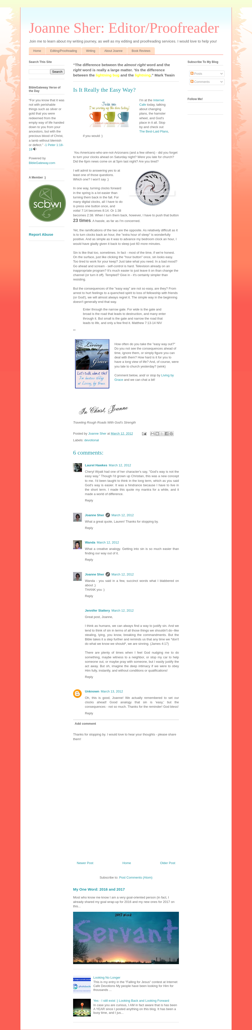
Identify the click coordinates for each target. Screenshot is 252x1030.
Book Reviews (141, 51)
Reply (89, 500)
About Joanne (113, 51)
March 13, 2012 (112, 691)
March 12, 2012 (120, 465)
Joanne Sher (94, 515)
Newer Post (85, 863)
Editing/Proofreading (63, 51)
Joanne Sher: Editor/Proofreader (124, 28)
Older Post (167, 863)
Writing (90, 51)
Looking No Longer (106, 977)
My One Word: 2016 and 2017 (99, 889)
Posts (196, 73)
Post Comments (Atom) (135, 877)
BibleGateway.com (42, 163)
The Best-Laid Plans (153, 131)
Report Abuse (41, 234)
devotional (91, 440)
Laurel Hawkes (96, 465)
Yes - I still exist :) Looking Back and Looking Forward (131, 1000)
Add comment (85, 723)
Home (37, 51)
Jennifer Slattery (97, 610)
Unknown (92, 691)
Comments (200, 82)
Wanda (90, 542)
